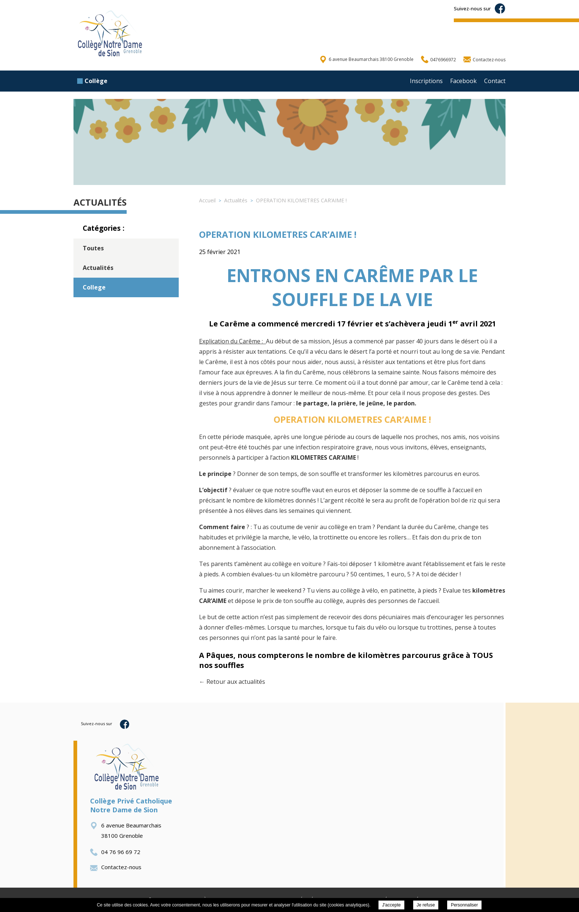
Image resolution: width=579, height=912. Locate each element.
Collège (92, 81)
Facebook (463, 81)
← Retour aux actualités (232, 682)
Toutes (93, 248)
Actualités (98, 268)
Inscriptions (426, 81)
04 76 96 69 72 (115, 852)
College (94, 287)
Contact (495, 81)
